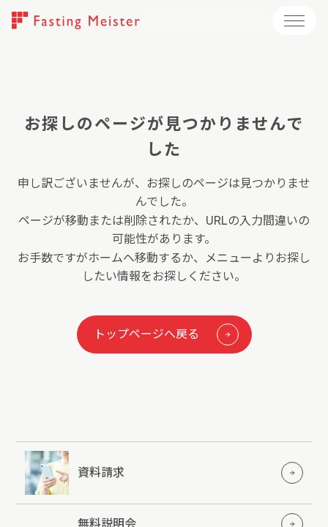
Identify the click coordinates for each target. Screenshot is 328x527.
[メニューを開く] (294, 20)
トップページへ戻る (166, 334)
